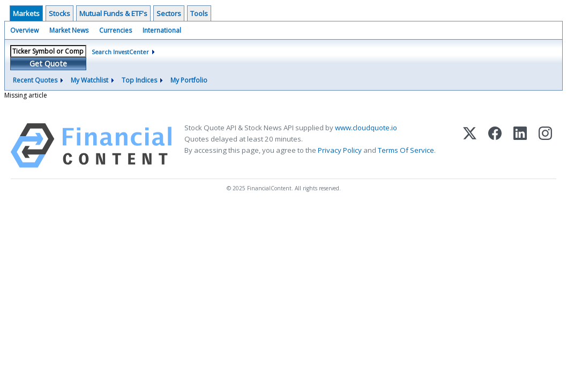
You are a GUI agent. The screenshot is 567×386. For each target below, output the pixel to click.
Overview (24, 30)
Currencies (115, 30)
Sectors (168, 13)
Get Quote (48, 63)
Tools (199, 13)
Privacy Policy (340, 150)
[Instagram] (545, 145)
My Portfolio (188, 80)
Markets (26, 13)
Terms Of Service (406, 150)
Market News (68, 30)
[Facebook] (495, 145)
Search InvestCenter (120, 52)
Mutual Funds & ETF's (113, 13)
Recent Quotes (35, 80)
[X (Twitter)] (470, 145)
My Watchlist (89, 80)
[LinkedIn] (520, 145)
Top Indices (139, 80)
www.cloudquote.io (366, 127)
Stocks (59, 13)
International (162, 30)
